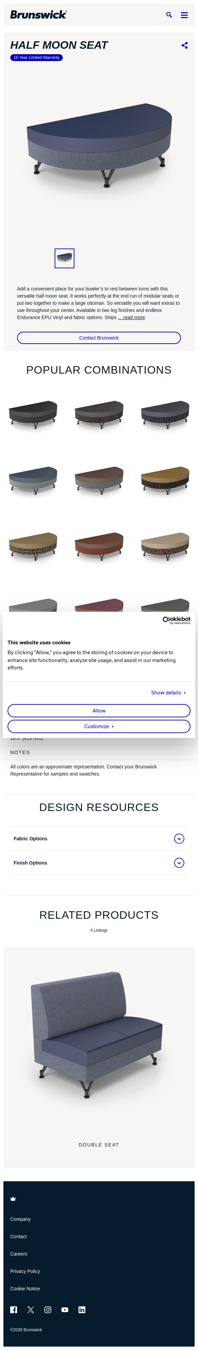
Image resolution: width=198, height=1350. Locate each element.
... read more (131, 317)
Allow (99, 711)
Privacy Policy (25, 1271)
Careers (18, 1254)
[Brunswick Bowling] (38, 14)
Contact (18, 1236)
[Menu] (184, 15)
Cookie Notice (25, 1288)
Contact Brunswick (99, 338)
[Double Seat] (99, 1042)
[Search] (169, 14)
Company (20, 1219)
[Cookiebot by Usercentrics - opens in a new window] (160, 620)
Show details (166, 693)
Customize (96, 727)
